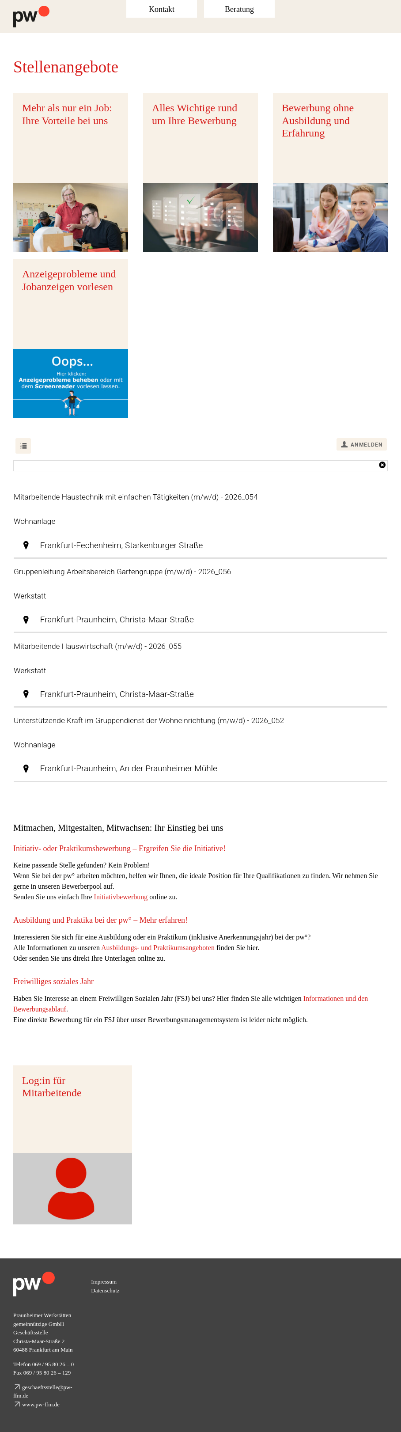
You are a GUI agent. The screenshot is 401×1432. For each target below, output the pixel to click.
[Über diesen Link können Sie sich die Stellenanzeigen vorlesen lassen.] (70, 338)
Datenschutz (105, 1290)
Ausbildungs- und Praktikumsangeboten (158, 947)
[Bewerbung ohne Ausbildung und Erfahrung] (330, 172)
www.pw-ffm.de (41, 1404)
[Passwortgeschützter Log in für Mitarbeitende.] (72, 1144)
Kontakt (161, 9)
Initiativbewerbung (121, 897)
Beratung (239, 9)
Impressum (104, 1281)
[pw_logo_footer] (34, 1275)
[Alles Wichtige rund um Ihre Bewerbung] (200, 172)
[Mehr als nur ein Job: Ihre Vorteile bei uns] (70, 172)
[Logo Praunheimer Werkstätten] (31, 9)
